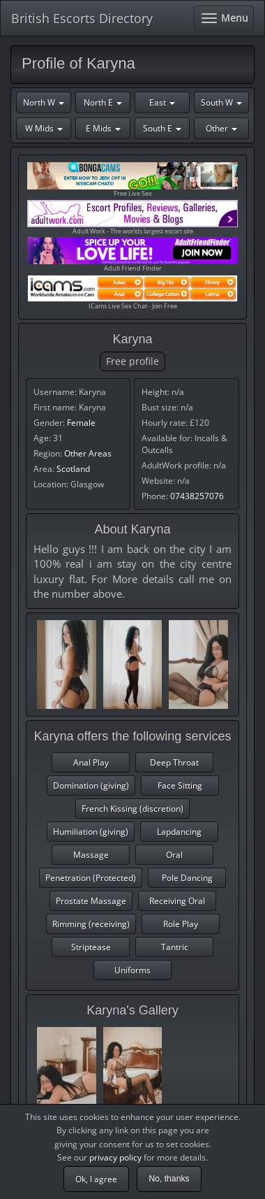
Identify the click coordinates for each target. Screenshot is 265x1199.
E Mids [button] (103, 128)
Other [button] (221, 128)
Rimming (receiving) (91, 924)
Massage (91, 855)
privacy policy (115, 1157)
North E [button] (103, 102)
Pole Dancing (187, 878)
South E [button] (162, 128)
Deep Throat (174, 762)
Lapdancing (179, 832)
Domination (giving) (91, 785)
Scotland (73, 469)
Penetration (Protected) (90, 878)
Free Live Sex (132, 180)
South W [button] (221, 102)
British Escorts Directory (82, 18)
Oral (174, 855)
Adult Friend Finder (132, 255)
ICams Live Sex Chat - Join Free (132, 292)
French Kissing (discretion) (132, 808)
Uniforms (132, 970)
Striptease (91, 947)
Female (81, 423)
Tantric (174, 947)
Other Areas (88, 453)
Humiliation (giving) (90, 832)
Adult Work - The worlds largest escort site (132, 218)
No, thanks (169, 1179)
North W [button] (43, 102)
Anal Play (91, 762)
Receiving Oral (177, 901)
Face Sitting (180, 785)
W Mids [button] (44, 128)
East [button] (162, 102)
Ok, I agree (96, 1179)
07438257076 (197, 496)
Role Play (180, 924)
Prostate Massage (91, 901)
